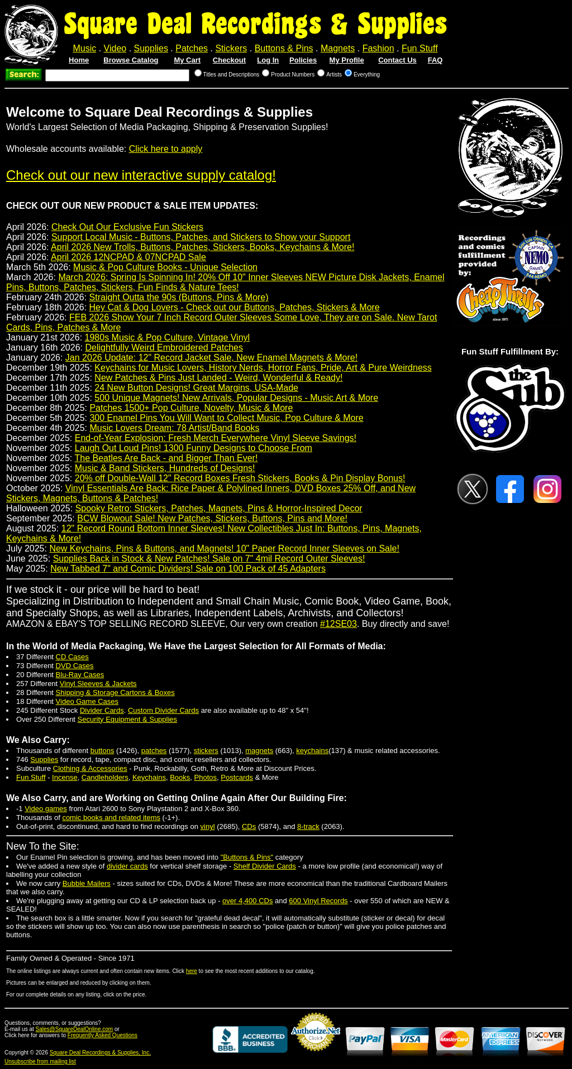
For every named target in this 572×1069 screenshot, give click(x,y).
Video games (46, 808)
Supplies (151, 48)
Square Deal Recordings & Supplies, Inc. (100, 1052)
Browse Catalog (130, 60)
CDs (249, 826)
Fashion (378, 48)
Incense (65, 777)
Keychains (149, 777)
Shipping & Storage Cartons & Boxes (115, 692)
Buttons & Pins (284, 48)
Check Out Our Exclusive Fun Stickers (127, 227)
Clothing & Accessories (90, 768)
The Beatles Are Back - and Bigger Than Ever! (166, 458)
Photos (205, 777)
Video (115, 48)
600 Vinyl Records (318, 901)
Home (79, 60)
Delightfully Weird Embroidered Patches (164, 347)
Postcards (237, 777)
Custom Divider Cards (163, 710)
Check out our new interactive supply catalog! (141, 175)
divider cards (127, 866)
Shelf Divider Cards (264, 866)
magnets (259, 750)
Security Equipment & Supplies (127, 719)
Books (180, 777)
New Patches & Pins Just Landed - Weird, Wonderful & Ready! (218, 377)
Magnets (338, 48)
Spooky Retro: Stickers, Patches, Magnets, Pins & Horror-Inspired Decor (219, 508)
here (191, 971)
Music (84, 48)
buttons (102, 750)
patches (154, 750)
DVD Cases (75, 665)
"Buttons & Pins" (247, 857)
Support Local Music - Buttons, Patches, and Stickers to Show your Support (200, 237)
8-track (308, 826)
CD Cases (72, 657)
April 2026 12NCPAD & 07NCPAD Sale (128, 257)
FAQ (435, 60)
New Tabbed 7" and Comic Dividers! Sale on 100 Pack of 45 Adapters (188, 568)
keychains (312, 750)
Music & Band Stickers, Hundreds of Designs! (165, 468)
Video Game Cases (87, 701)
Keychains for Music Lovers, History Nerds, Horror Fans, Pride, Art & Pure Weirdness (262, 367)
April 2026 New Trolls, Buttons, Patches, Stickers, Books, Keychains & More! (202, 247)
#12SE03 (338, 624)
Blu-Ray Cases (80, 674)
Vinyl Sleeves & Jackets (98, 683)
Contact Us (397, 60)
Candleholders (105, 777)
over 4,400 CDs (247, 901)
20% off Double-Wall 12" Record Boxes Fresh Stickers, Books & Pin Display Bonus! (240, 478)
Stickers (231, 48)
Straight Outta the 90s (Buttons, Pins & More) (179, 297)
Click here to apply (166, 149)
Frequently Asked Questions (102, 1035)
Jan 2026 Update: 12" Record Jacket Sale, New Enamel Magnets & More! (211, 357)
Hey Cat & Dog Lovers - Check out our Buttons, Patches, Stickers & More (234, 307)
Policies (303, 60)
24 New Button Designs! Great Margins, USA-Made (196, 387)
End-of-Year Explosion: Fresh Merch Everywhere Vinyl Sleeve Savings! (215, 438)
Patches (191, 48)
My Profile (347, 60)
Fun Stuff (420, 48)
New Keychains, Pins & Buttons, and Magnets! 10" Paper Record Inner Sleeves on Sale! (224, 548)
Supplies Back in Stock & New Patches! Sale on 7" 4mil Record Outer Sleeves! (209, 558)
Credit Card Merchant (316, 1055)
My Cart (187, 60)
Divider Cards (102, 710)
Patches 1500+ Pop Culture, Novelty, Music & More (191, 408)
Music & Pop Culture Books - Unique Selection (165, 267)
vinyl (208, 826)
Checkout (229, 60)
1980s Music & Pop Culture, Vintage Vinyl (167, 337)
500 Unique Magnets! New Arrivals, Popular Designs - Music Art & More (236, 397)
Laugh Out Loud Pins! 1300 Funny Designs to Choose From (193, 448)
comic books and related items (111, 817)
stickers (206, 750)
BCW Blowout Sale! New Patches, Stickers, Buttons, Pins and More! (212, 518)
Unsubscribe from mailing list (40, 1061)
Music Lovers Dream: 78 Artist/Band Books (174, 428)
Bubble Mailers (87, 883)
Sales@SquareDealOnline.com (74, 1029)
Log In (268, 60)
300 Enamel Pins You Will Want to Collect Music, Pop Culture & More (226, 418)
